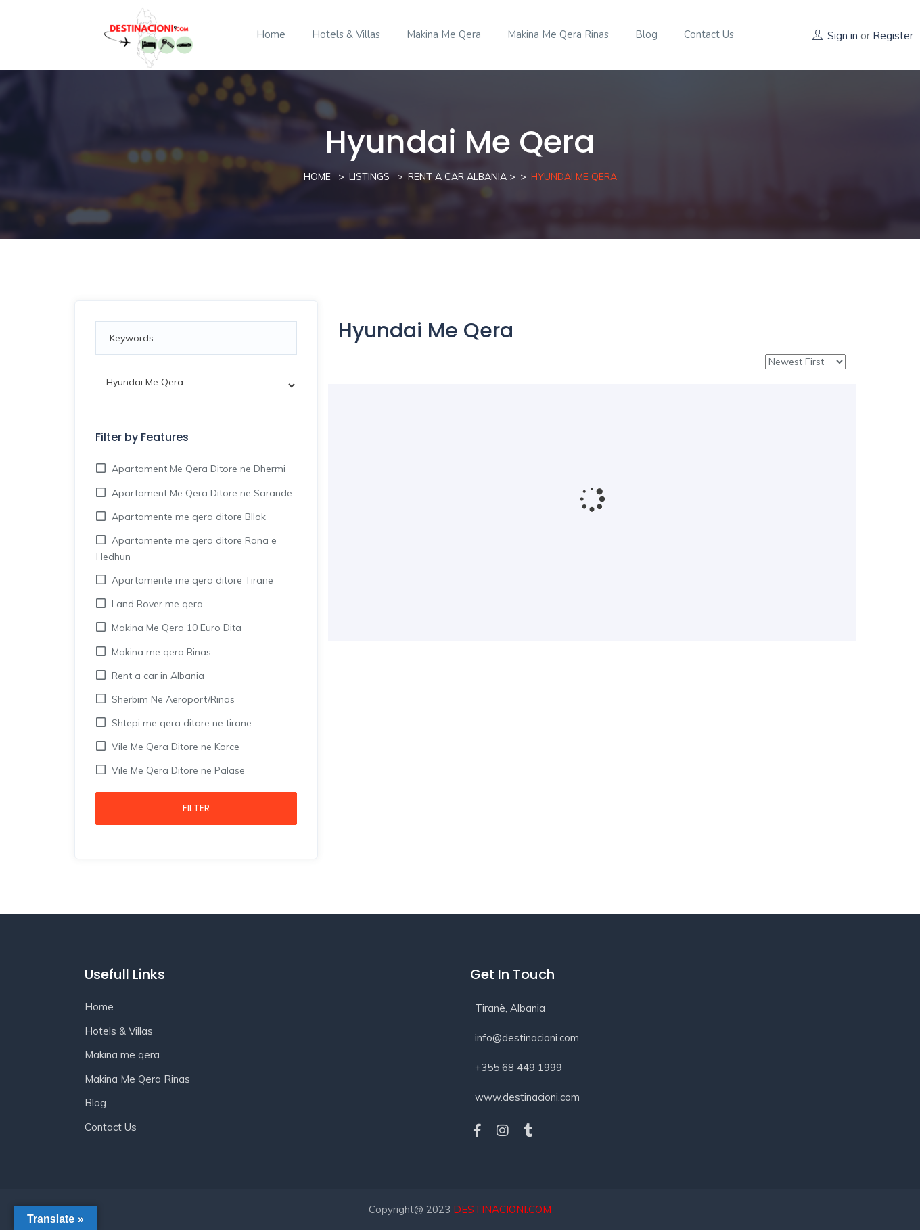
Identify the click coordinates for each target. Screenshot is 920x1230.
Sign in (842, 35)
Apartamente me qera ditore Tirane (191, 580)
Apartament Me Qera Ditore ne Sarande (200, 493)
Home (270, 34)
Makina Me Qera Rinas (558, 34)
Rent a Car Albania (457, 176)
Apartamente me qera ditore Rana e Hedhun (186, 548)
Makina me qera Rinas (160, 652)
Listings (369, 176)
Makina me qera (444, 34)
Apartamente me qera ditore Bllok (187, 517)
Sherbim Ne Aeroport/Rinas (172, 699)
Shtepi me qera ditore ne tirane (180, 723)
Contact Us (111, 1126)
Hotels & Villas (346, 34)
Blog (646, 34)
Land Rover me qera (156, 604)
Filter (196, 808)
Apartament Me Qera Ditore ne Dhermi (197, 469)
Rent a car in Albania (156, 675)
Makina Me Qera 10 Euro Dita (175, 627)
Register (893, 35)
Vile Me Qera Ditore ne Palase (177, 770)
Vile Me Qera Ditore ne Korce (174, 746)
